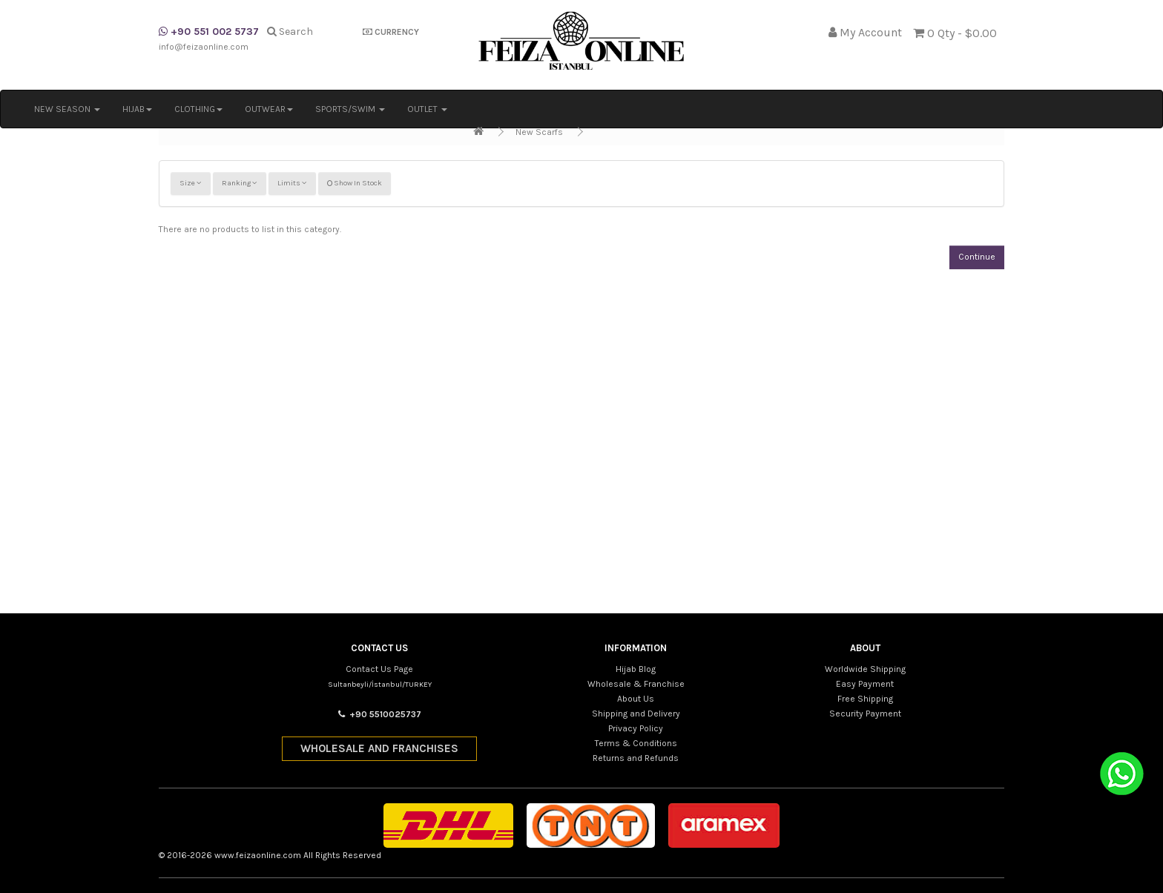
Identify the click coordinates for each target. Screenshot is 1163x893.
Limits (292, 183)
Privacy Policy (635, 728)
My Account (871, 32)
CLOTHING (198, 109)
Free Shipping (865, 698)
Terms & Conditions (636, 743)
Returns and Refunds (636, 758)
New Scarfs (539, 132)
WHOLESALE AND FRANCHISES (379, 748)
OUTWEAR (269, 109)
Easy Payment (865, 684)
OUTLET (427, 109)
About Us (635, 698)
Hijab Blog (636, 669)
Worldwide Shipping (865, 669)
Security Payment (865, 713)
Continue (976, 256)
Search (290, 31)
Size (190, 183)
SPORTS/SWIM (350, 109)
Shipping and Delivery (636, 713)
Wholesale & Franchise (636, 684)
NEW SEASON (67, 109)
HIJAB (137, 109)
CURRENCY (391, 32)
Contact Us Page (379, 669)
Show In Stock (354, 183)
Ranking (239, 183)
